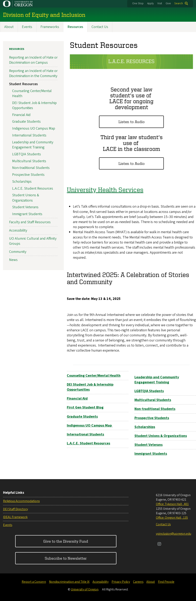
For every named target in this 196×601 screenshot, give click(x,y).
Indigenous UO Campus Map (33, 128)
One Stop (138, 3)
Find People (166, 582)
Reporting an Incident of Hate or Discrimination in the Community (33, 73)
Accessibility (18, 230)
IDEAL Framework (15, 517)
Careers (138, 582)
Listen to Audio (131, 122)
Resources (75, 26)
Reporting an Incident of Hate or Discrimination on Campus (33, 60)
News (13, 260)
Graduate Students (26, 121)
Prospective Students (28, 174)
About (9, 26)
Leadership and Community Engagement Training (32, 145)
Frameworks (49, 26)
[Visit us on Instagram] (159, 544)
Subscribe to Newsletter (66, 558)
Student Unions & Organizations (25, 198)
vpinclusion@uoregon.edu (173, 533)
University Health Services (105, 189)
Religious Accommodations (21, 501)
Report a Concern (34, 582)
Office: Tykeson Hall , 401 (172, 504)
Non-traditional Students (31, 168)
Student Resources (23, 84)
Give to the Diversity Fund (65, 541)
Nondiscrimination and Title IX (69, 582)
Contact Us (100, 26)
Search (178, 3)
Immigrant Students (27, 214)
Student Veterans (25, 207)
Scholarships (22, 181)
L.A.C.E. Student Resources (32, 188)
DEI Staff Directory (15, 509)
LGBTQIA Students (26, 154)
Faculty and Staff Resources (30, 222)
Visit (159, 3)
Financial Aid (21, 114)
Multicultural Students (29, 161)
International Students (29, 135)
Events (27, 26)
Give (168, 3)
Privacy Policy (121, 582)
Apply (150, 3)
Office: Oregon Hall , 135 (172, 517)
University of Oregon (84, 589)
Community (17, 251)
